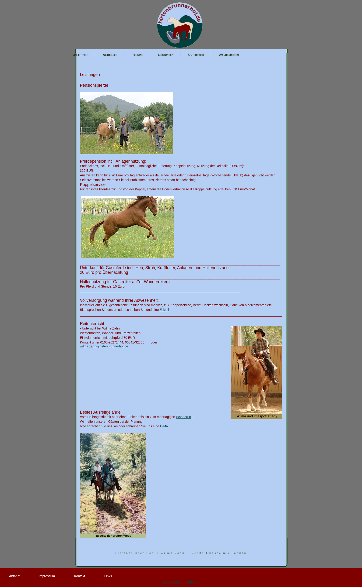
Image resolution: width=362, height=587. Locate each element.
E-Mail (164, 310)
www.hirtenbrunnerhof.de (181, 582)
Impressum (47, 576)
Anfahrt (14, 576)
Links (108, 576)
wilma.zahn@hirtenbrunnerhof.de (104, 346)
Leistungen (165, 55)
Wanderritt (183, 417)
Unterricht (196, 55)
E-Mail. (165, 426)
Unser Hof (80, 55)
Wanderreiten (229, 55)
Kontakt (79, 576)
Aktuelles (110, 55)
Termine (137, 55)
